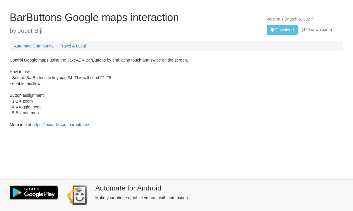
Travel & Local (73, 46)
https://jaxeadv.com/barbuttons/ (60, 124)
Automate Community (34, 46)
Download (282, 30)
